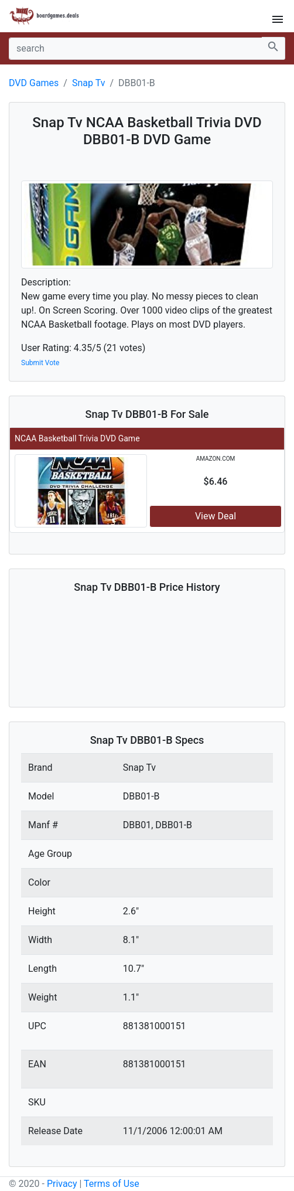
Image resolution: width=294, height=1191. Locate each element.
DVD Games (34, 83)
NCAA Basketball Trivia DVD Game (77, 438)
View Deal (215, 516)
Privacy (62, 1183)
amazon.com (215, 458)
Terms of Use (111, 1183)
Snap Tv (88, 83)
